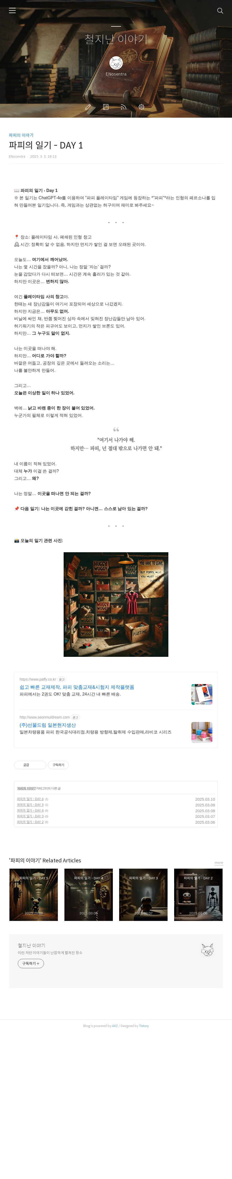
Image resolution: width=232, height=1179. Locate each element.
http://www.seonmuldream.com (45, 864)
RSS (124, 107)
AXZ (115, 1172)
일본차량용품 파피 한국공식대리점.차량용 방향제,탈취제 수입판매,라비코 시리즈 (96, 878)
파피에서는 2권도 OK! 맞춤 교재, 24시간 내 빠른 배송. (70, 840)
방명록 (107, 107)
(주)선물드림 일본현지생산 (48, 871)
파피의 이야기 (21, 135)
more (219, 1009)
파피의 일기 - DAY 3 (30, 963)
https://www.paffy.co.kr (38, 826)
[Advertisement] (116, 218)
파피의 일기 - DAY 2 (30, 968)
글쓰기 (89, 107)
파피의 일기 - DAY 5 (30, 951)
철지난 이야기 (116, 39)
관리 (142, 107)
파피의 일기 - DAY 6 (30, 945)
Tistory (144, 1172)
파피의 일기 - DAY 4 (30, 957)
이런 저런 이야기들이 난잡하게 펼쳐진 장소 (50, 1099)
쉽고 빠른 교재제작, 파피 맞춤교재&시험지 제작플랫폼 (77, 833)
